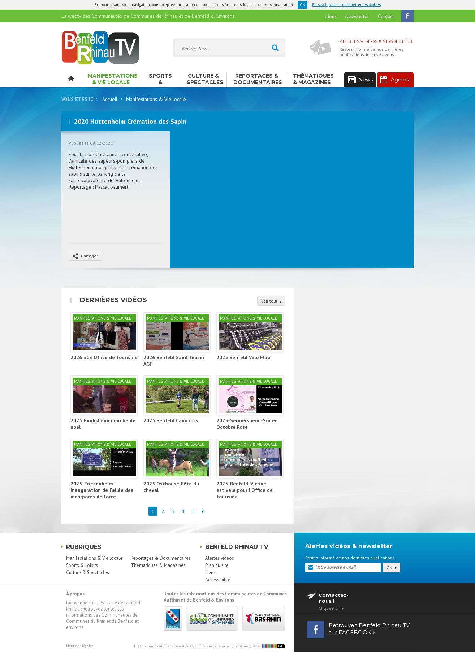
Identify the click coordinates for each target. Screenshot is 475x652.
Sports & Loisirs (160, 79)
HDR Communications (191, 646)
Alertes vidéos (219, 558)
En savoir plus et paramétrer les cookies (346, 4)
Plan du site (217, 565)
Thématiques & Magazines (313, 78)
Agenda (395, 79)
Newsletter (357, 16)
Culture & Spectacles (205, 78)
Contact (386, 16)
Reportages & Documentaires (257, 78)
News (360, 80)
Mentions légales (79, 645)
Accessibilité (217, 580)
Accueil (109, 99)
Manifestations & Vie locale (113, 78)
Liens (331, 16)
